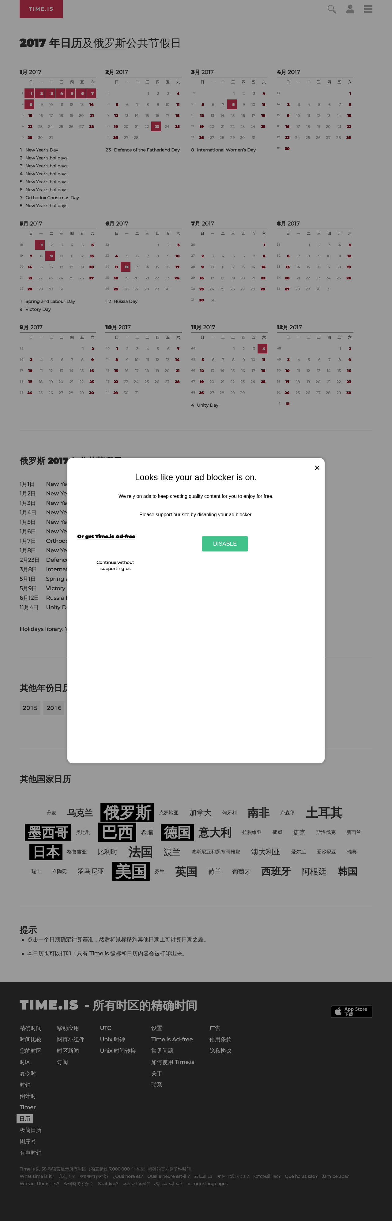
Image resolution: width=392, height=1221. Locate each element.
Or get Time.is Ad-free (106, 537)
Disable (225, 543)
